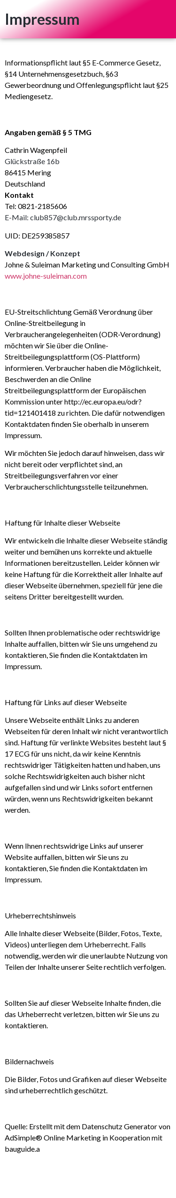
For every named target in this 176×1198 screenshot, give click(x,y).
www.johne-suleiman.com (46, 275)
